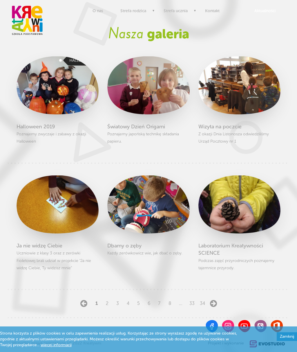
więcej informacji (56, 344)
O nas (98, 10)
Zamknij (287, 336)
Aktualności (263, 10)
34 (201, 303)
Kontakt (212, 10)
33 (191, 303)
